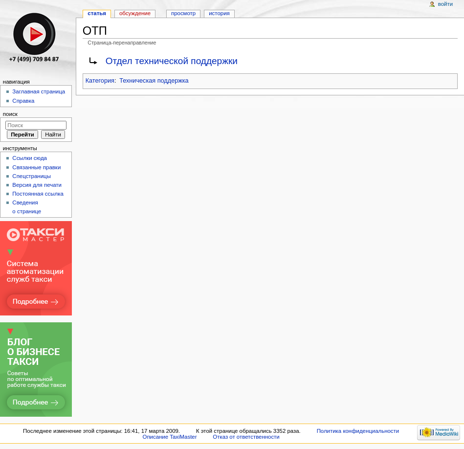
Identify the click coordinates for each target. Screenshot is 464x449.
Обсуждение (135, 13)
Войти (445, 4)
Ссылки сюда (29, 158)
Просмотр (183, 13)
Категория (100, 80)
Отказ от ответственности (246, 437)
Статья (97, 13)
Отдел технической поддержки (172, 61)
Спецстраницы (31, 176)
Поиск (10, 114)
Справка (23, 101)
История (219, 13)
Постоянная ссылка (37, 194)
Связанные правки (36, 167)
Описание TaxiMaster (170, 437)
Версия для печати (37, 185)
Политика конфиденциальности (358, 431)
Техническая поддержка (153, 80)
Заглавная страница (38, 91)
